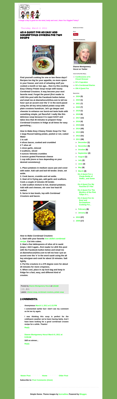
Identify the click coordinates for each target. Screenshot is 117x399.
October (82, 150)
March (81, 171)
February (82, 209)
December (82, 142)
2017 (78, 118)
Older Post (63, 376)
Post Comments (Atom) (42, 380)
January (82, 213)
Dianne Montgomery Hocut (36, 335)
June (80, 164)
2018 (78, 114)
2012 (78, 136)
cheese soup (32, 292)
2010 (78, 217)
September (83, 153)
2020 (78, 107)
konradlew (63, 394)
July (80, 160)
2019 (78, 111)
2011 (78, 139)
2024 (78, 96)
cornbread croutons (45, 292)
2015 (78, 125)
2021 (78, 104)
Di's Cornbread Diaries (85, 85)
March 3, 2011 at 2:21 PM (46, 305)
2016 (78, 121)
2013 (78, 132)
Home (44, 376)
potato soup (59, 292)
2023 (78, 100)
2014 (78, 129)
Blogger (83, 394)
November (83, 146)
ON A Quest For (82, 88)
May (80, 167)
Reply (26, 327)
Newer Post (26, 376)
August (81, 157)
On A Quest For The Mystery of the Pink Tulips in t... (87, 192)
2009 (78, 221)
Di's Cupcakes (81, 82)
